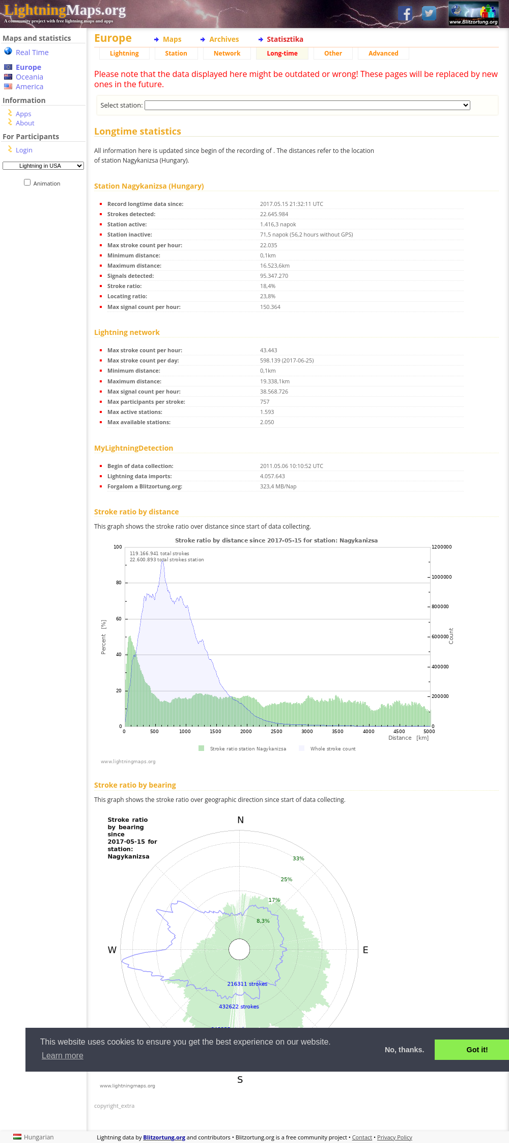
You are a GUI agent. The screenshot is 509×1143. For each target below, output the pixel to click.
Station (176, 53)
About (25, 122)
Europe (28, 67)
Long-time (282, 53)
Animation (49, 183)
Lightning (124, 53)
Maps (172, 39)
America (30, 86)
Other (333, 53)
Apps (23, 113)
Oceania (29, 77)
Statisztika (285, 39)
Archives (224, 39)
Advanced (384, 53)
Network (227, 53)
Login (24, 149)
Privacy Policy (394, 1137)
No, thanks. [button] (405, 1050)
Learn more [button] (62, 1055)
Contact (362, 1137)
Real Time (32, 52)
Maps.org (65, 10)
